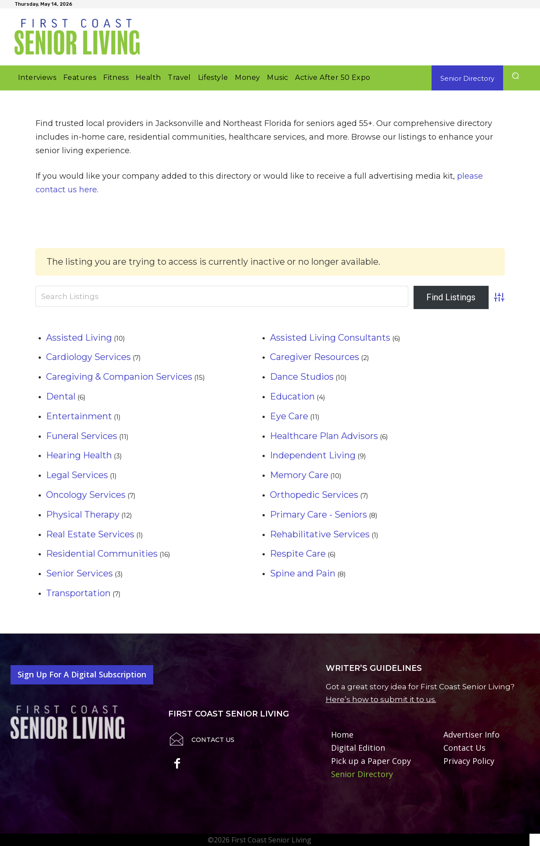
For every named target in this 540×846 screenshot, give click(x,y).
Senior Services (79, 573)
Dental (61, 396)
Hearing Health (79, 455)
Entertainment (79, 416)
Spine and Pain (302, 573)
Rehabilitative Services (320, 534)
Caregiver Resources (314, 357)
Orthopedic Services (314, 495)
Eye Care (289, 416)
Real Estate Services (90, 534)
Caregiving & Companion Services (119, 376)
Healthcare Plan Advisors (324, 436)
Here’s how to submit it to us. (381, 699)
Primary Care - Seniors (318, 514)
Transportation (78, 593)
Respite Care (298, 553)
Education (292, 396)
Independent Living (313, 455)
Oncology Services (86, 495)
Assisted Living (79, 337)
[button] (515, 75)
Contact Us (212, 740)
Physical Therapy (82, 514)
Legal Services (77, 475)
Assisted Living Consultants (330, 337)
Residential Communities (102, 553)
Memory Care (299, 475)
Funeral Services (81, 436)
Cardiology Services (88, 357)
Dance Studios (302, 376)
